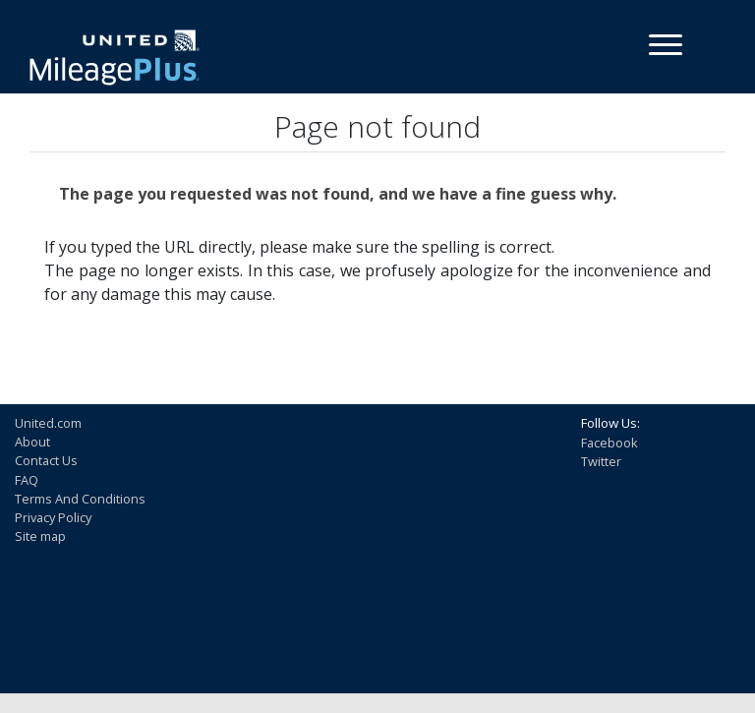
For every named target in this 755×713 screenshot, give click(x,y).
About (32, 441)
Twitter (601, 461)
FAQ (26, 480)
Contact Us (46, 460)
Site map (40, 536)
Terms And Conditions (80, 498)
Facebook (609, 442)
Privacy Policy (53, 517)
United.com (48, 423)
